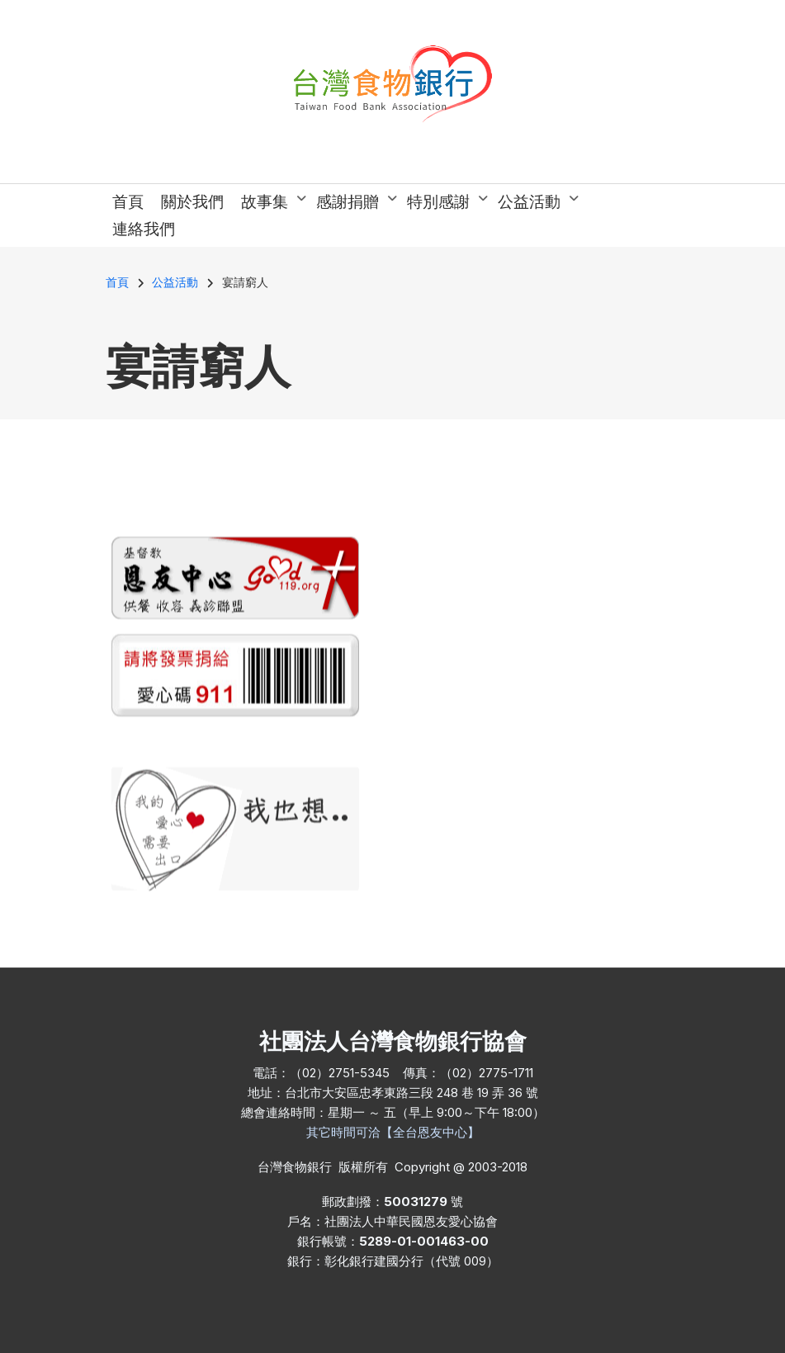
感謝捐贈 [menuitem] (352, 203)
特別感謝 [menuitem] (443, 203)
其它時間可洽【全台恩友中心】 (393, 1132)
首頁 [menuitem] (128, 201)
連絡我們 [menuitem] (143, 229)
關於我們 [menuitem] (192, 201)
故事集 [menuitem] (270, 203)
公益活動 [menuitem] (534, 203)
